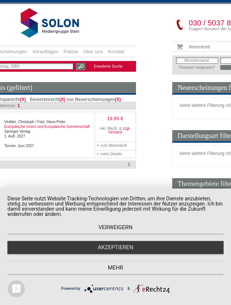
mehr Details (109, 154)
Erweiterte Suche (108, 66)
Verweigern (116, 227)
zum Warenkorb (112, 145)
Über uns (93, 51)
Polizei (71, 51)
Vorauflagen (45, 51)
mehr (115, 267)
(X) (23, 99)
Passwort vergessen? (197, 67)
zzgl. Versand (119, 130)
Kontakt (116, 51)
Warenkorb (199, 47)
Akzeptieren (115, 247)
